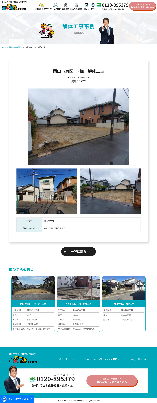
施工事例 (98, 359)
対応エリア (143, 359)
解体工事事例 (14, 47)
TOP (4, 47)
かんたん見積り (112, 359)
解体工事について (67, 359)
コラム (125, 359)
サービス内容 (85, 359)
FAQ (133, 359)
